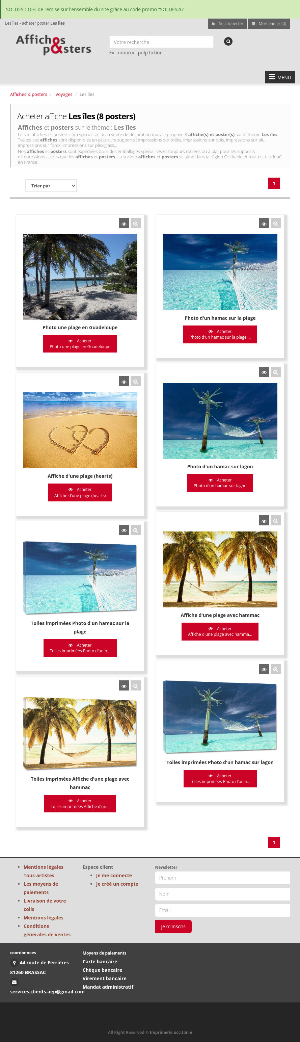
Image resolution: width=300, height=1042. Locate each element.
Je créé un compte (117, 884)
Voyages (64, 94)
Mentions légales (43, 917)
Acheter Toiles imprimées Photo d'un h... (80, 646)
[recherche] (228, 41)
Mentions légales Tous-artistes (43, 871)
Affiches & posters (28, 94)
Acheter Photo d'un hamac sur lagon (219, 482)
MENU (280, 77)
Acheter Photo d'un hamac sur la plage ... (219, 334)
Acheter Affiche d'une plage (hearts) (80, 491)
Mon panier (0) (268, 23)
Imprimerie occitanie (171, 1032)
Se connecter (228, 23)
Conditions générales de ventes (47, 930)
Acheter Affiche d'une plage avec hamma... (219, 629)
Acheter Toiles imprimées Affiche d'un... (80, 801)
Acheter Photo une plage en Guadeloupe (80, 343)
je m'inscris (173, 926)
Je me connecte (114, 875)
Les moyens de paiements (41, 888)
